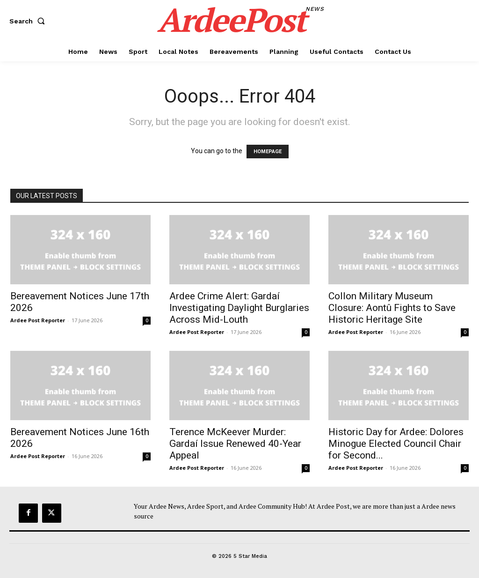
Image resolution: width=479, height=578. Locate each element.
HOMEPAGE (268, 151)
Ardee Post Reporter (37, 320)
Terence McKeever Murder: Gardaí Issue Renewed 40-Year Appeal (235, 443)
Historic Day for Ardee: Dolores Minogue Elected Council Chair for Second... (396, 443)
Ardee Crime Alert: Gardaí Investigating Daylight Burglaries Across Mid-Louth (239, 307)
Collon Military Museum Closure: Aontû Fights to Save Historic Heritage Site (392, 307)
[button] (29, 21)
